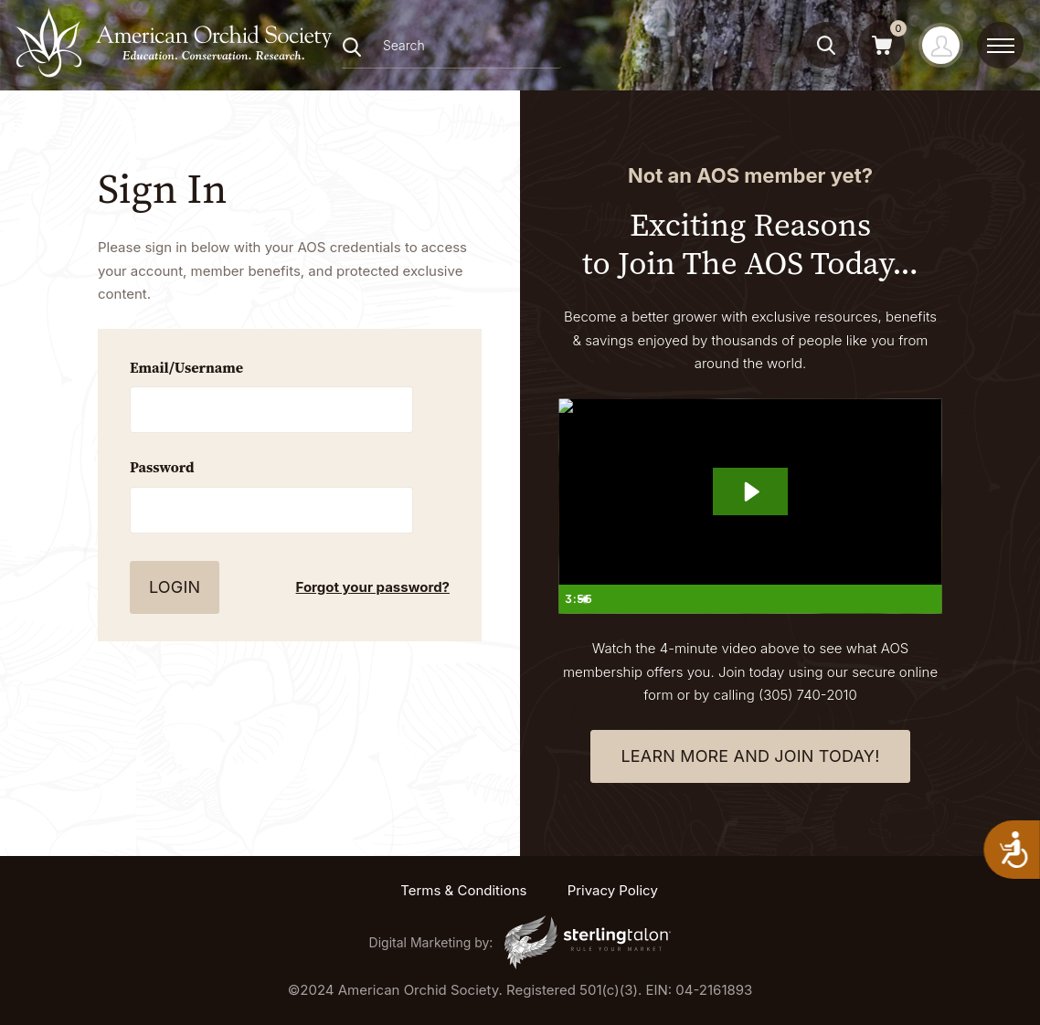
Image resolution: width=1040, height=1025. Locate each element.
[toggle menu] (1000, 45)
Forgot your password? (373, 587)
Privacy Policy (613, 890)
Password (162, 467)
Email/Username (186, 367)
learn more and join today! (750, 756)
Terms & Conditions (463, 890)
